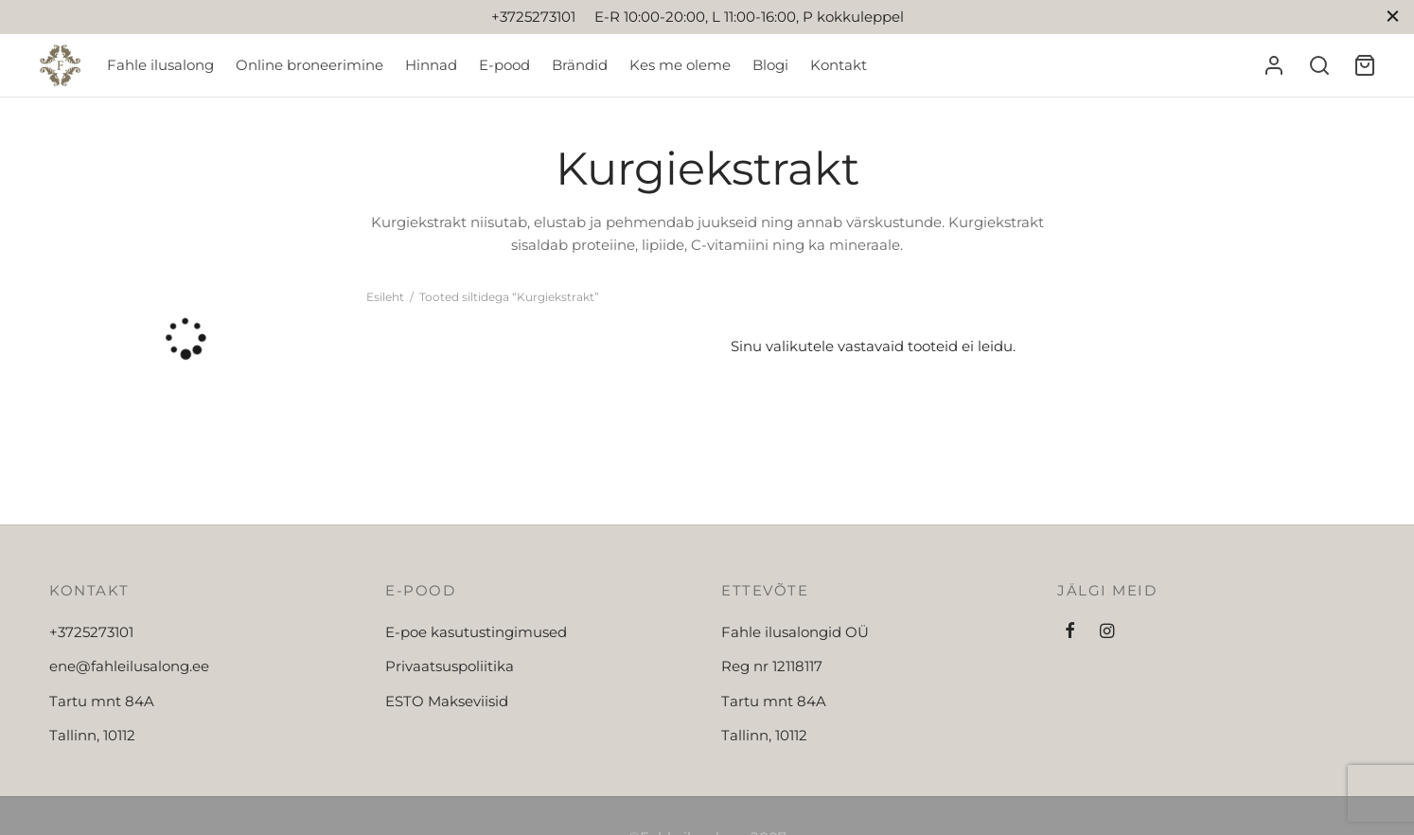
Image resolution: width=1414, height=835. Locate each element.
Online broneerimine (309, 65)
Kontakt (838, 65)
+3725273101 (91, 632)
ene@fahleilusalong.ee (129, 666)
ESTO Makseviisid (446, 701)
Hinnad (431, 65)
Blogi (770, 65)
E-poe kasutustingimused (476, 632)
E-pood (504, 65)
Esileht (385, 297)
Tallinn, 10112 (92, 735)
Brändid (580, 65)
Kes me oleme (680, 65)
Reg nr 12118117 (771, 666)
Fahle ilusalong (160, 65)
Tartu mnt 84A (101, 701)
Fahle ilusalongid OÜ (795, 632)
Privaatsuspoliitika (449, 666)
